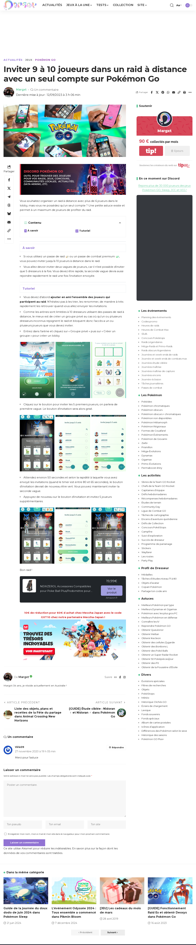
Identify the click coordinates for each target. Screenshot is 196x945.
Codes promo (149, 321)
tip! (151, 151)
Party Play (147, 560)
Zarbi (144, 443)
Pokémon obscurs (151, 410)
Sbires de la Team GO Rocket (158, 482)
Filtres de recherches (153, 685)
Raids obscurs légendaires (156, 350)
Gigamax (146, 459)
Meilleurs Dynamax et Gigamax (159, 609)
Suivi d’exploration (151, 535)
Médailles (146, 574)
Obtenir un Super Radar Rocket (159, 654)
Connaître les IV (150, 621)
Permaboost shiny (151, 468)
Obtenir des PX (150, 663)
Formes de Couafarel (153, 430)
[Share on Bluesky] (9, 213)
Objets (145, 689)
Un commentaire (46, 89)
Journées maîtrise (151, 367)
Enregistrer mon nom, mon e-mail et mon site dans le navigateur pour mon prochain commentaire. (59, 834)
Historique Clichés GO (154, 702)
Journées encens (151, 375)
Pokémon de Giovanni (154, 439)
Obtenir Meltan (150, 634)
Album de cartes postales (156, 722)
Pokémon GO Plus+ (152, 739)
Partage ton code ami (154, 591)
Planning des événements (156, 317)
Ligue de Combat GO (153, 511)
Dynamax (146, 455)
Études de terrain (151, 502)
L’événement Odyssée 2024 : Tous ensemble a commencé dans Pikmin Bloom (74, 913)
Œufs (144, 334)
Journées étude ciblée (154, 362)
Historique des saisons (154, 735)
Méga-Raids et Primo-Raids (156, 346)
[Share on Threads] (9, 205)
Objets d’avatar (150, 582)
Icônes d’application (153, 726)
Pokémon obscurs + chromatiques (161, 414)
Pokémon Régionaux (153, 426)
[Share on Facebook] (151, 92)
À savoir (33, 230)
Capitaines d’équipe (153, 490)
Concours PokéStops (153, 527)
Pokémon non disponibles (156, 418)
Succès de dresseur (152, 539)
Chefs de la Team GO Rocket (157, 486)
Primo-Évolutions (151, 463)
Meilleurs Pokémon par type (157, 605)
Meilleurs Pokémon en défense (159, 617)
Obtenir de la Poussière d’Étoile (159, 667)
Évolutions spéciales (152, 681)
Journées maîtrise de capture (158, 371)
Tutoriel (84, 230)
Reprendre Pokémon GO (156, 625)
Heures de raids (150, 325)
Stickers (146, 548)
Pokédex (146, 401)
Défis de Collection (152, 523)
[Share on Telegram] (9, 197)
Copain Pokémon (151, 587)
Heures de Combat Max (155, 329)
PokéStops (147, 693)
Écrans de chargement (154, 706)
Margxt (21, 89)
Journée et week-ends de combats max (164, 358)
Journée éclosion (151, 379)
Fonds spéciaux (150, 718)
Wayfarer (146, 552)
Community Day (150, 506)
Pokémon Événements (154, 434)
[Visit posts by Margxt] (8, 677)
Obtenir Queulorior (152, 630)
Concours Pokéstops (153, 338)
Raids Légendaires (151, 342)
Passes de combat (151, 387)
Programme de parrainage (156, 544)
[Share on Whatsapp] (168, 92)
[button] (172, 5)
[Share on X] (157, 92)
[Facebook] (120, 677)
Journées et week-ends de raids (159, 354)
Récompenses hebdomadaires (159, 498)
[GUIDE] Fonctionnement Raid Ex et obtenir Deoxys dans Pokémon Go (167, 913)
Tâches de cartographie (155, 515)
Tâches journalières (152, 383)
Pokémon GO (45, 59)
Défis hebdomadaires (154, 494)
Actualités (13, 59)
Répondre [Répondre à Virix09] (117, 747)
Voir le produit (112, 590)
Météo (145, 697)
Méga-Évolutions (151, 451)
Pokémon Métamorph (154, 422)
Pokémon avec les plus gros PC (159, 613)
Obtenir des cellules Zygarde (158, 642)
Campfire (146, 531)
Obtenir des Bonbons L (154, 646)
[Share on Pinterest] (162, 92)
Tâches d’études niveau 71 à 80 (159, 578)
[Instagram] (124, 677)
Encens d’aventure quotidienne (159, 519)
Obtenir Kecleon (151, 638)
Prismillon (146, 447)
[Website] (115, 677)
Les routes (147, 556)
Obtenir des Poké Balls (154, 650)
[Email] (173, 92)
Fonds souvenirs (150, 714)
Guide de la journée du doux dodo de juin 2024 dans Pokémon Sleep (25, 913)
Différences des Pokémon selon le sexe (164, 731)
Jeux (28, 59)
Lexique (146, 710)
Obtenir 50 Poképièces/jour (157, 659)
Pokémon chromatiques (155, 405)
